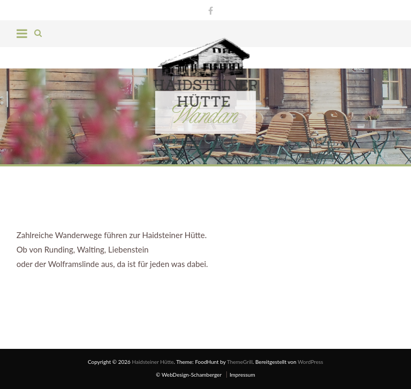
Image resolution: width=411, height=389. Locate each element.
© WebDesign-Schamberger (189, 374)
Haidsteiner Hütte (152, 362)
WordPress (310, 362)
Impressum (242, 374)
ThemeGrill (240, 362)
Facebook (208, 9)
